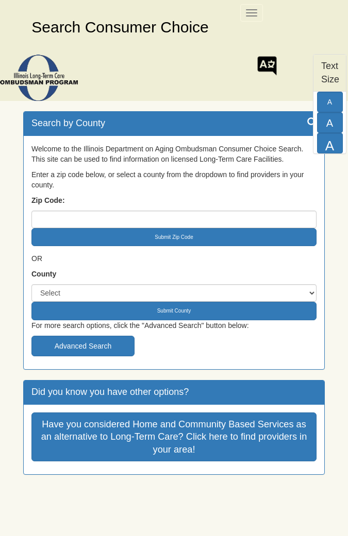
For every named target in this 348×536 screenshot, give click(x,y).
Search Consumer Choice (120, 27)
